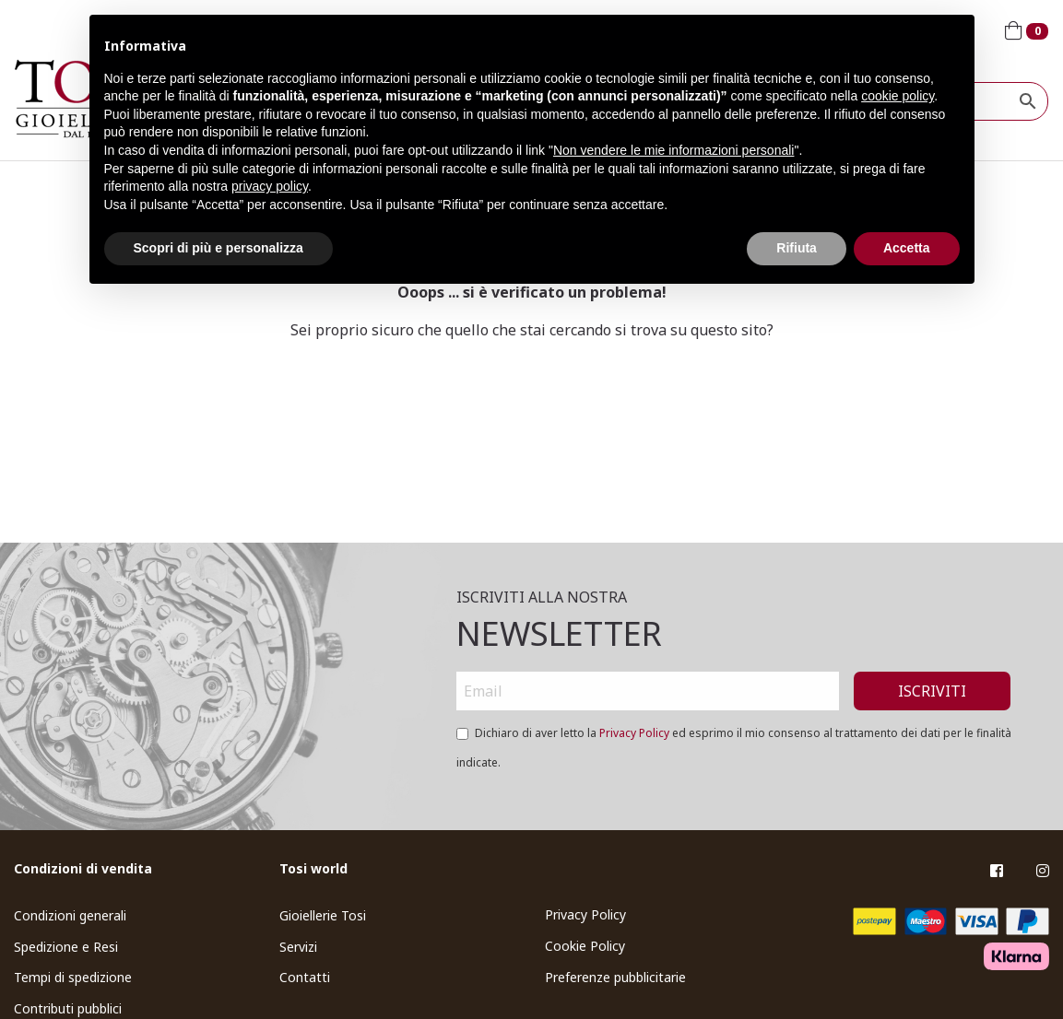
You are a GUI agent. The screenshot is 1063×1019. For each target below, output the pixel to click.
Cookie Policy (585, 946)
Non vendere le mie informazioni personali (673, 150)
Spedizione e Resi (66, 946)
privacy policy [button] (269, 186)
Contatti (304, 977)
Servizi (298, 946)
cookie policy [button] (897, 95)
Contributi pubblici (68, 1008)
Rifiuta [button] (796, 247)
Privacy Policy (634, 733)
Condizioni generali (70, 915)
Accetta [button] (906, 247)
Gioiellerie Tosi (322, 915)
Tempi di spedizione (73, 977)
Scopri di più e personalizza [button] (218, 247)
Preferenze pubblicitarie (615, 977)
